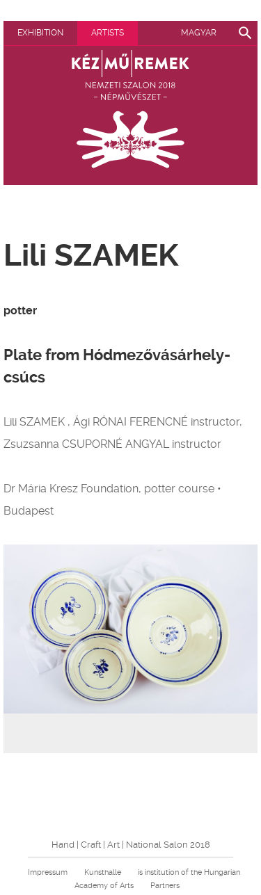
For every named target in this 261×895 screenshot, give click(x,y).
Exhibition (40, 33)
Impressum (48, 872)
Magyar (198, 33)
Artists (107, 33)
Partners (165, 885)
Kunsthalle (102, 872)
